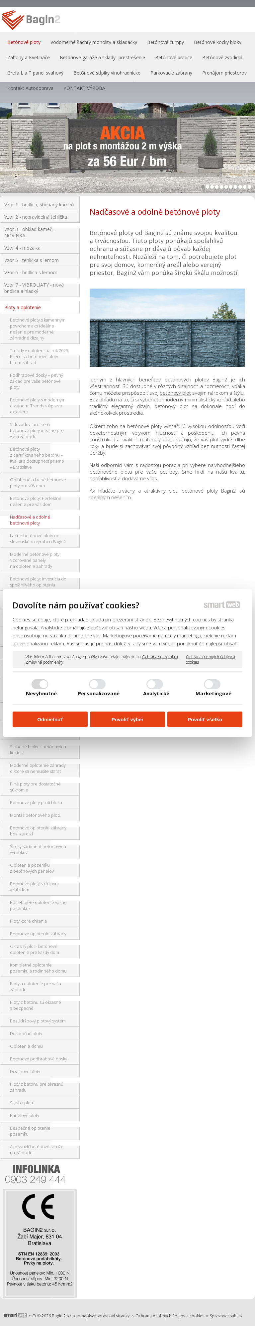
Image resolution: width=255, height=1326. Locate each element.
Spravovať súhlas (226, 1316)
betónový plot (175, 392)
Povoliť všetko (205, 719)
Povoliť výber (127, 719)
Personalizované (99, 693)
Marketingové (213, 693)
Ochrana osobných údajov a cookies (210, 659)
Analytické (156, 693)
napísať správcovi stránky (105, 1316)
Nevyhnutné (41, 693)
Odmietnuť (50, 719)
